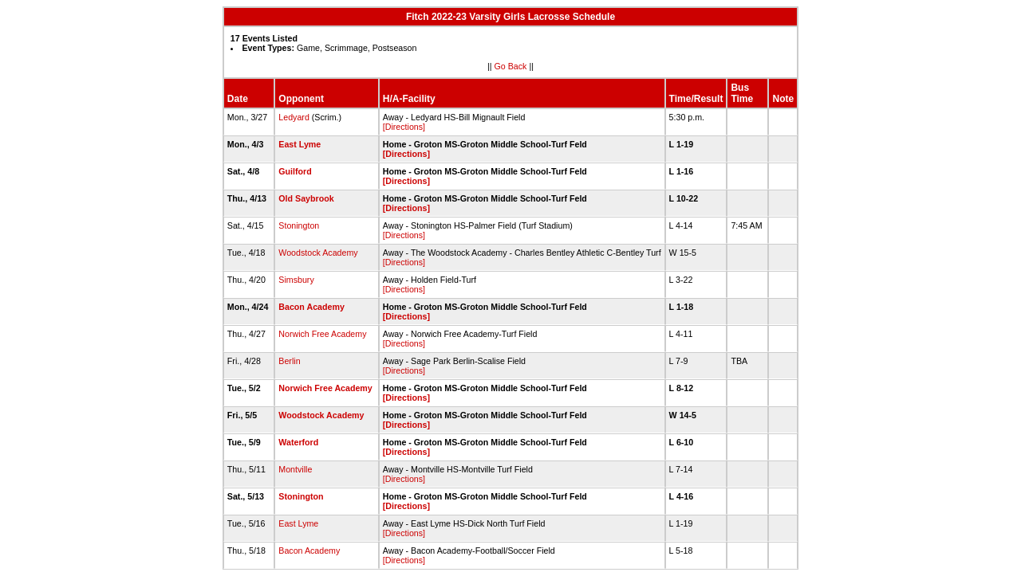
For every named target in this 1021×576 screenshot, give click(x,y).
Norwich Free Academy (322, 334)
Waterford (298, 442)
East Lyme (299, 144)
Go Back (511, 66)
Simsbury (295, 279)
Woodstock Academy (317, 252)
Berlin (289, 361)
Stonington (298, 225)
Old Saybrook (305, 198)
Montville (295, 469)
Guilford (294, 171)
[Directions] (404, 126)
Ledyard (293, 117)
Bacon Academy (311, 307)
